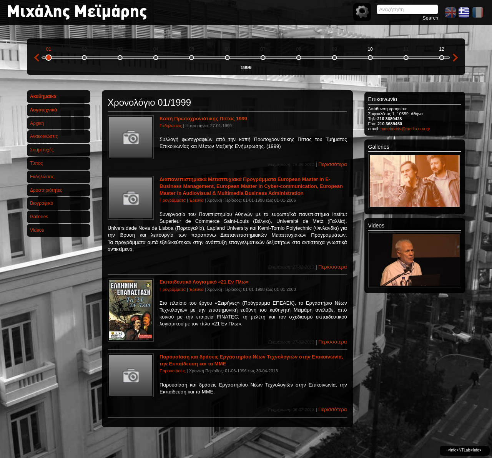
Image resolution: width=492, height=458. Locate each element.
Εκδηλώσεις (42, 176)
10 (369, 49)
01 (48, 49)
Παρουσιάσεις (173, 370)
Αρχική (37, 123)
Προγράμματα (173, 200)
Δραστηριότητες (46, 190)
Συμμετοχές (42, 150)
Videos (37, 230)
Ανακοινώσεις (44, 136)
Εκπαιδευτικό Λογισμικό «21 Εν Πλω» (204, 282)
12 (441, 49)
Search (430, 18)
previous (36, 57)
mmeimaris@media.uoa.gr (405, 128)
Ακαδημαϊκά (43, 96)
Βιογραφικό (41, 203)
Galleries (39, 216)
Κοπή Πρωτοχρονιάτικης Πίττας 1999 (203, 118)
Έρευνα (196, 200)
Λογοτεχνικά (43, 110)
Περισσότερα (332, 164)
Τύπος (36, 163)
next (455, 57)
